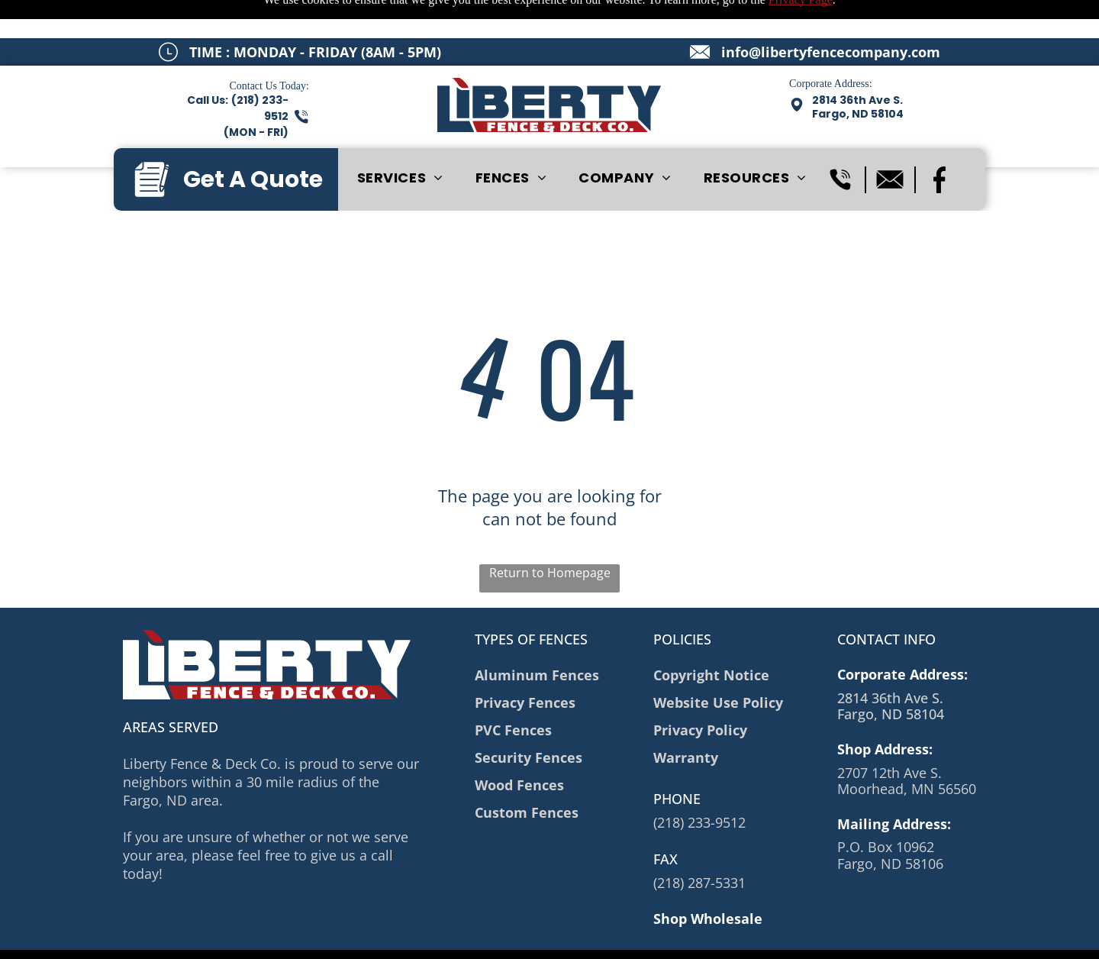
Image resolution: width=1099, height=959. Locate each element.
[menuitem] (400, 139)
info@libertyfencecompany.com (830, 14)
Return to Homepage (550, 534)
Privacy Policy (361, 937)
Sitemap (302, 937)
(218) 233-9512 (699, 784)
